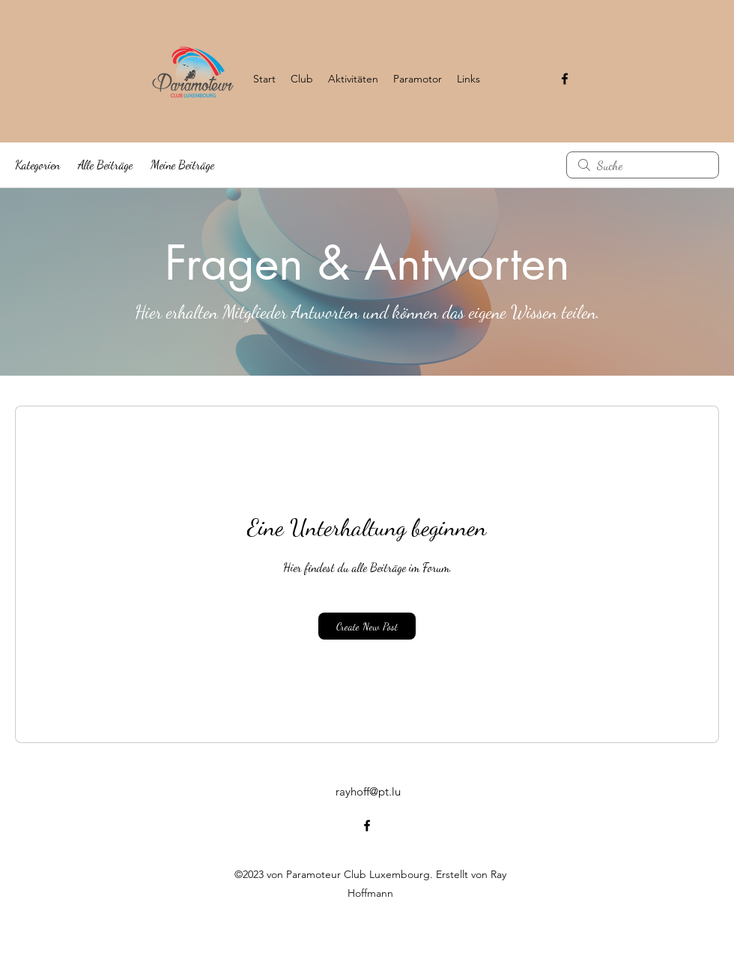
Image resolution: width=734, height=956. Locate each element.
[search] (642, 164)
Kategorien (37, 164)
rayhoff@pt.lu (368, 791)
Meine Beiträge (182, 164)
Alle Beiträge (105, 164)
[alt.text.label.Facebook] (564, 78)
